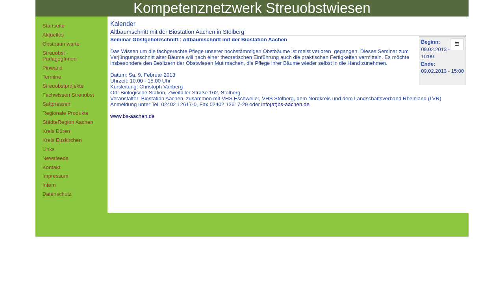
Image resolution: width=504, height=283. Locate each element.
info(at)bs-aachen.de (285, 104)
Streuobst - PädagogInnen (60, 56)
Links (49, 149)
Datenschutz (57, 194)
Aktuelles (53, 35)
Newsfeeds (56, 158)
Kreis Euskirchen (62, 140)
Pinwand (53, 68)
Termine (52, 77)
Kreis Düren (56, 131)
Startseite (54, 26)
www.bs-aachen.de (132, 116)
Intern (49, 185)
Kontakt (51, 167)
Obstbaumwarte (61, 44)
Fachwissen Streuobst (68, 95)
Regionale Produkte (66, 113)
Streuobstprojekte (63, 86)
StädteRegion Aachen (68, 122)
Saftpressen (56, 104)
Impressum (56, 176)
